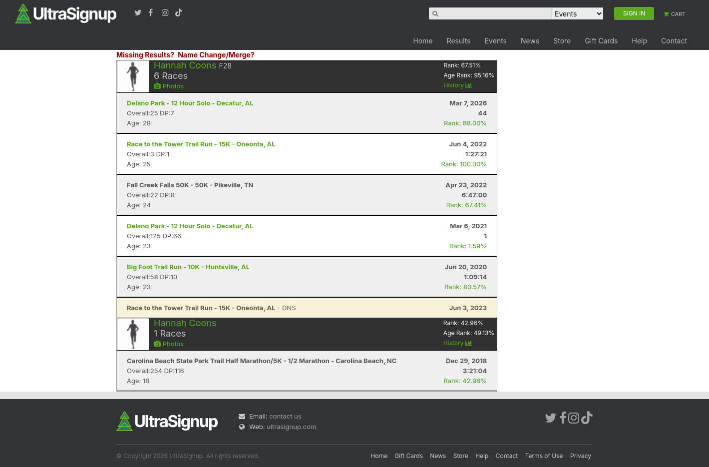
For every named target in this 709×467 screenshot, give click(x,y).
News (530, 40)
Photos (169, 86)
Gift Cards (601, 40)
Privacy (580, 456)
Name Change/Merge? (216, 54)
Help (639, 40)
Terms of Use (544, 456)
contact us (285, 416)
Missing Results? (145, 54)
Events (496, 40)
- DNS (211, 308)
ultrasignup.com (291, 427)
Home (422, 40)
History (457, 85)
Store (562, 40)
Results (459, 40)
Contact (674, 40)
